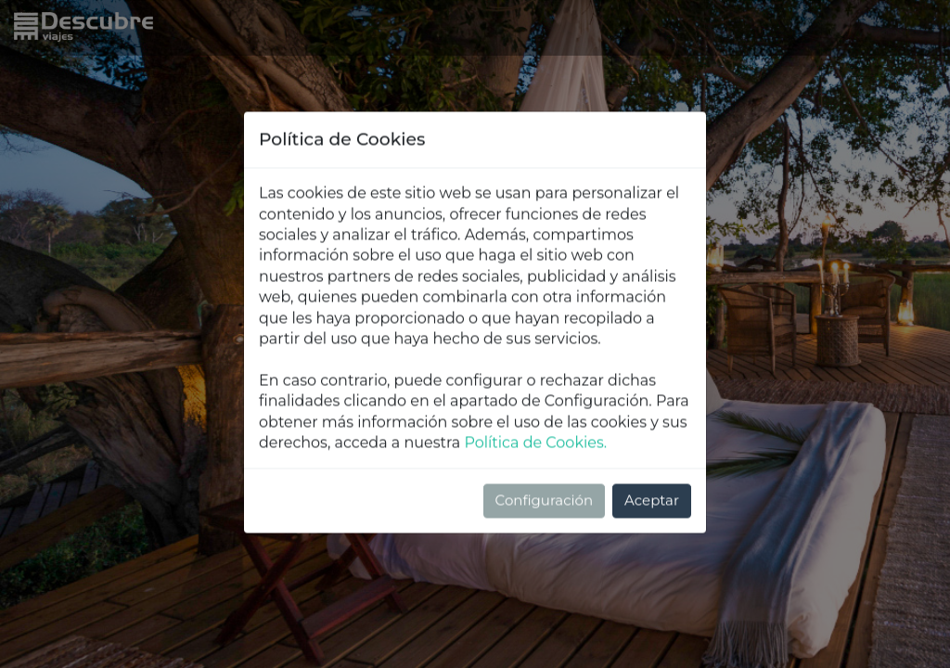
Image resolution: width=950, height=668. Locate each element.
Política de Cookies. (535, 375)
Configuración (544, 433)
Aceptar (651, 433)
